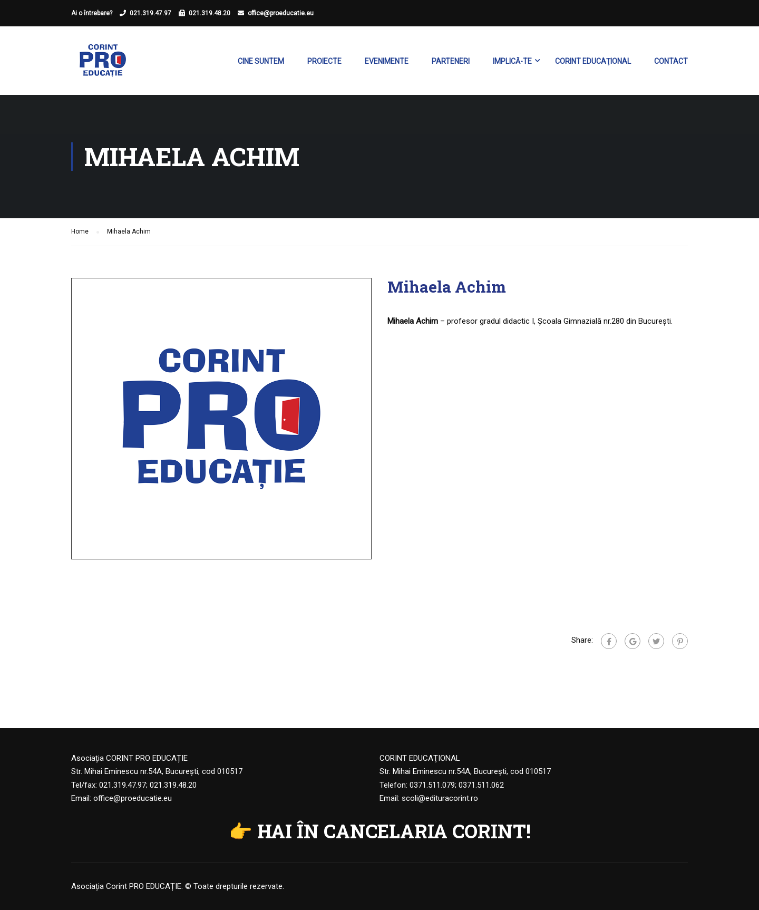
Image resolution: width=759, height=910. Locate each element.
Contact (671, 61)
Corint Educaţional (593, 61)
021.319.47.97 (150, 13)
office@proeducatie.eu (281, 13)
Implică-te (512, 61)
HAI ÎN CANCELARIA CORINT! (394, 831)
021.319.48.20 (209, 13)
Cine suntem (261, 61)
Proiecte (324, 61)
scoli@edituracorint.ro (440, 798)
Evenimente (386, 61)
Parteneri (451, 61)
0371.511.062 (481, 785)
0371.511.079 (432, 785)
